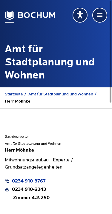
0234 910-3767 (29, 181)
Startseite (14, 94)
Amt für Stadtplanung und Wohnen (60, 94)
